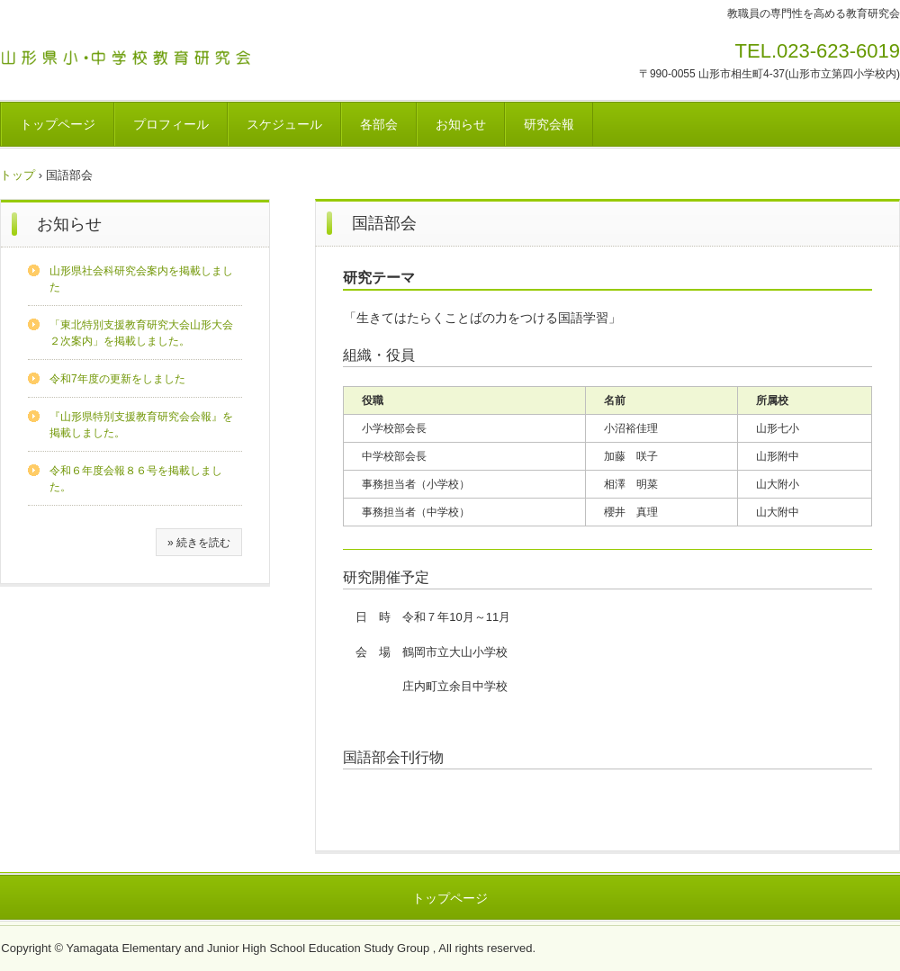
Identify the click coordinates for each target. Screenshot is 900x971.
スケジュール (284, 124)
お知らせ (461, 124)
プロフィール (171, 124)
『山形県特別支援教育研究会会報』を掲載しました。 (141, 424)
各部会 (379, 124)
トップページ (57, 124)
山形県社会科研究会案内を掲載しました (141, 279)
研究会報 (549, 124)
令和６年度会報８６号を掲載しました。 (136, 478)
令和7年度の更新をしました (117, 379)
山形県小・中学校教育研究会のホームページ (134, 54)
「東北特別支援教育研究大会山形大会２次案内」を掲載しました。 (141, 333)
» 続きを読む (198, 542)
